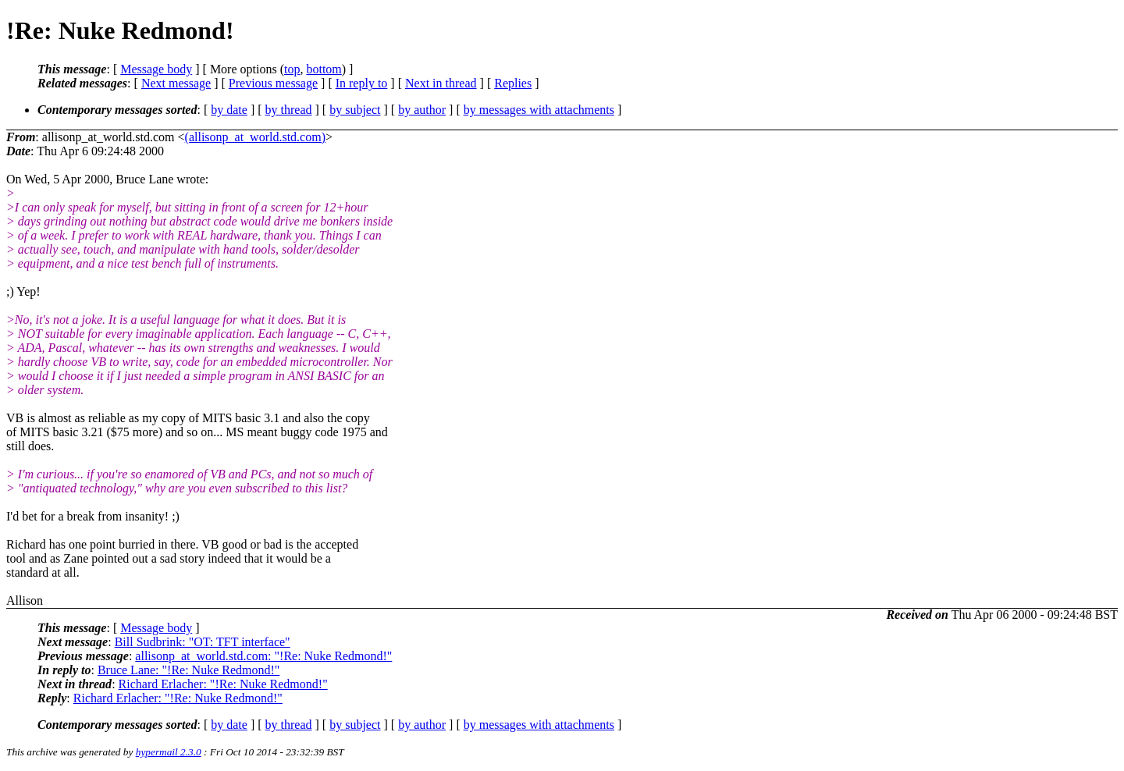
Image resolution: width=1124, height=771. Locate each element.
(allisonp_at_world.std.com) (255, 137)
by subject (354, 109)
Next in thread (441, 83)
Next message (176, 83)
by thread (288, 109)
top (292, 69)
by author (422, 109)
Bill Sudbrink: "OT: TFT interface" (202, 641)
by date (229, 109)
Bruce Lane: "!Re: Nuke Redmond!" (188, 670)
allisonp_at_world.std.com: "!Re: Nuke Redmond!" (263, 656)
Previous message (273, 83)
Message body (156, 69)
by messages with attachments (539, 109)
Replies (513, 83)
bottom (323, 69)
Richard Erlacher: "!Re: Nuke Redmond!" (223, 684)
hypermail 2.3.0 (168, 752)
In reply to (362, 83)
